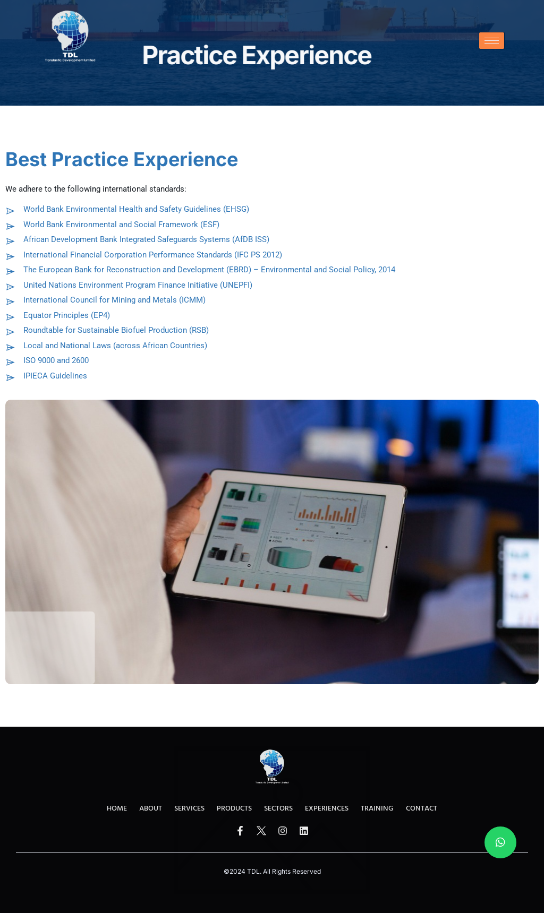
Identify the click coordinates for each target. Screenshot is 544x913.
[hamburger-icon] (492, 40)
